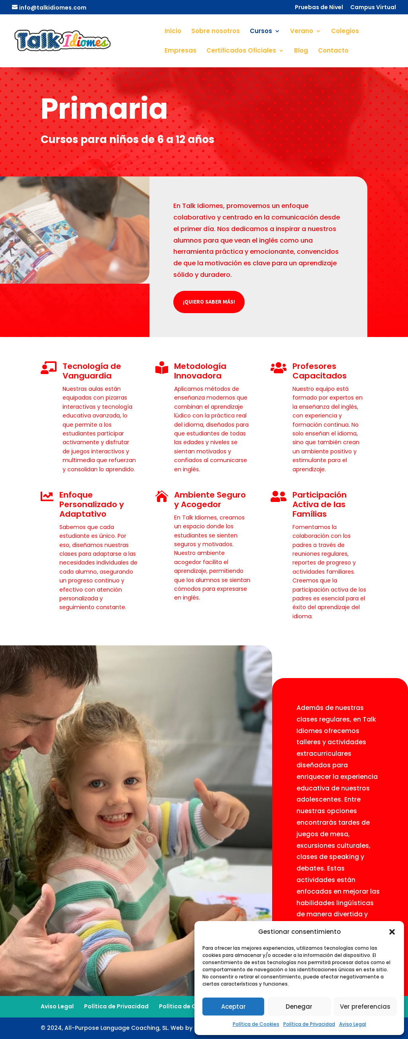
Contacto (333, 51)
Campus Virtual (373, 7)
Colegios (345, 31)
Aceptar (233, 1006)
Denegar (299, 1006)
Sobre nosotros (215, 31)
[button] (392, 932)
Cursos (261, 31)
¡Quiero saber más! (209, 301)
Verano (301, 31)
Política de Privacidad (309, 1024)
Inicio (173, 31)
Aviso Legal (352, 1024)
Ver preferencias (365, 1006)
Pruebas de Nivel (319, 7)
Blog (301, 51)
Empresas (180, 51)
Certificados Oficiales (241, 51)
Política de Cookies (256, 1024)
